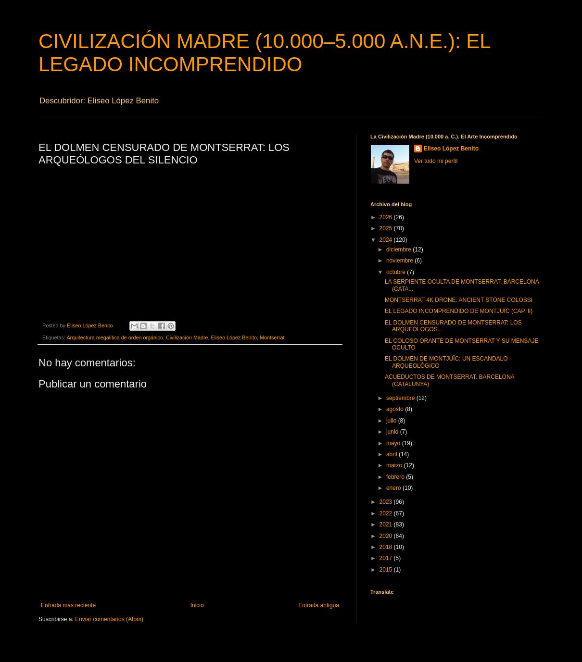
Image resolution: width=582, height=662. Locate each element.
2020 (387, 536)
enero (394, 488)
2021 (387, 524)
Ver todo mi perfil (435, 161)
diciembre (399, 249)
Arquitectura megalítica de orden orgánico (114, 337)
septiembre (401, 398)
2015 (387, 569)
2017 (387, 558)
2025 (387, 228)
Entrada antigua (318, 605)
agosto (395, 409)
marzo (395, 465)
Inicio (197, 605)
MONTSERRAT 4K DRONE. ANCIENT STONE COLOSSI (458, 300)
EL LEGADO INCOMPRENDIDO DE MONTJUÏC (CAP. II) (458, 311)
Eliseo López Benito (234, 337)
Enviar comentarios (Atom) (109, 619)
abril (392, 454)
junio (393, 431)
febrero (396, 477)
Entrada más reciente (68, 605)
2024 (387, 240)
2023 (387, 502)
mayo (394, 443)
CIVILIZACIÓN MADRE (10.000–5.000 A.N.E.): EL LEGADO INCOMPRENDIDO (264, 52)
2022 (387, 513)
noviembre (400, 260)
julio (392, 420)
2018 (387, 547)
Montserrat (272, 337)
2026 (387, 217)
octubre (396, 272)
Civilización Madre (187, 337)
